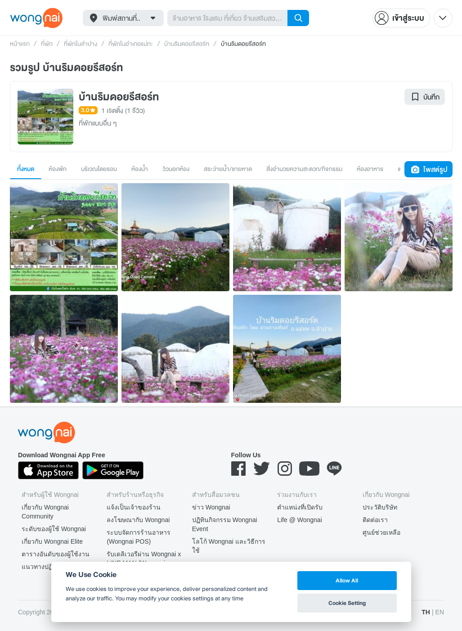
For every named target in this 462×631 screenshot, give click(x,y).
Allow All (347, 580)
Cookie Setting (347, 603)
